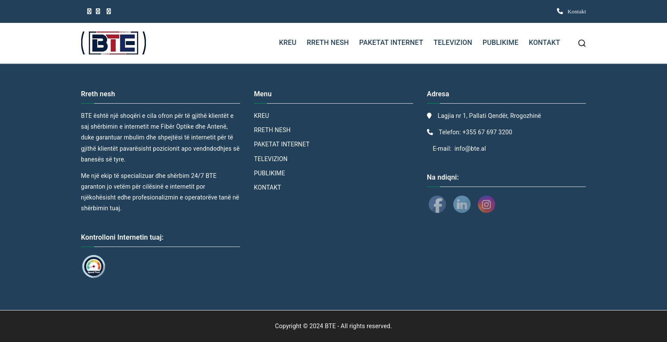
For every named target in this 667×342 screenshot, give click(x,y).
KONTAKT (544, 42)
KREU (287, 42)
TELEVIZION (452, 42)
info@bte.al (469, 148)
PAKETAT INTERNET (391, 42)
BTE (331, 326)
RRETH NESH (328, 42)
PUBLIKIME (500, 42)
